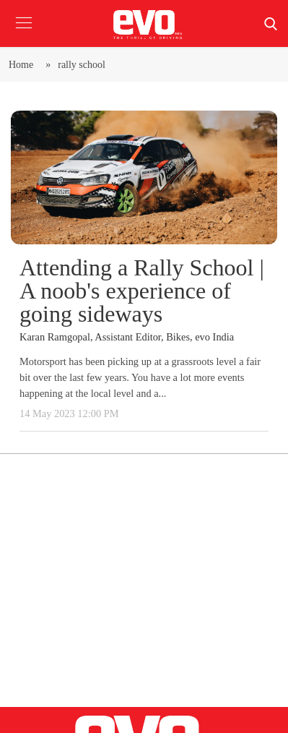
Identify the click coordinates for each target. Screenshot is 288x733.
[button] (23, 33)
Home (23, 64)
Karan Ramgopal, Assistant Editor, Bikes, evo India (126, 337)
